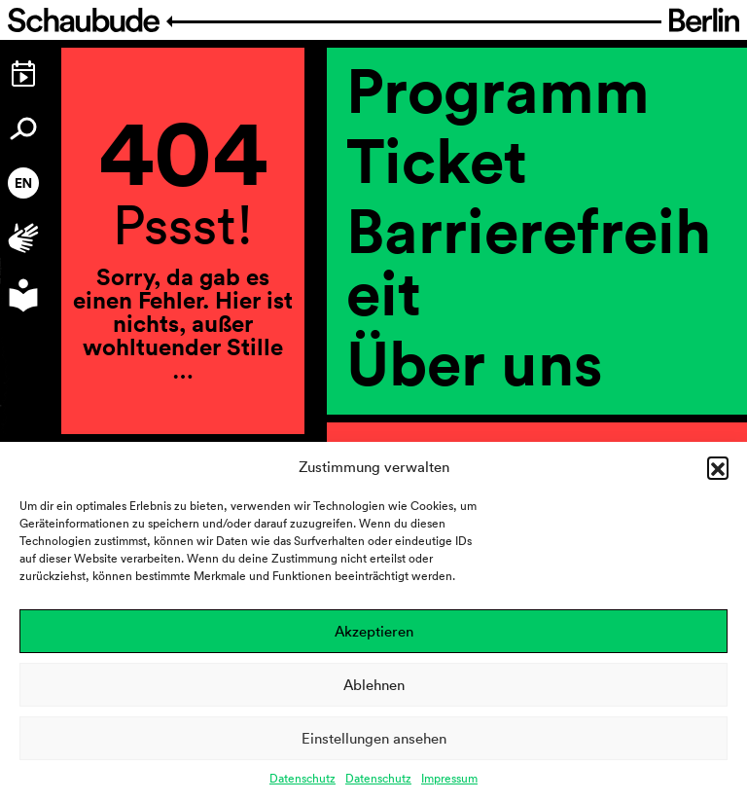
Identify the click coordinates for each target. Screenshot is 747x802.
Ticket (436, 160)
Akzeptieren (374, 631)
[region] (537, 424)
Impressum (449, 778)
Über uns (474, 362)
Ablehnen (374, 684)
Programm (498, 90)
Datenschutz (302, 778)
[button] (718, 467)
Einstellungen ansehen (374, 738)
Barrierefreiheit (528, 261)
